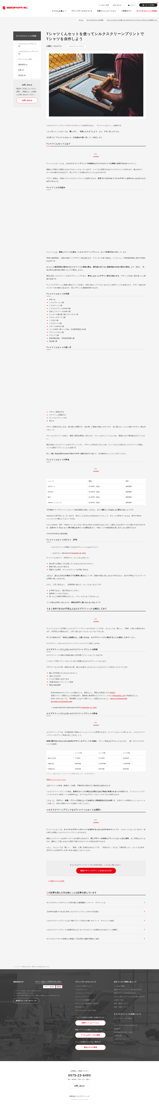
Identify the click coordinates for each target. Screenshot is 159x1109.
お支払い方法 (118, 1000)
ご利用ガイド (126, 11)
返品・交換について (121, 1007)
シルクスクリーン (81, 989)
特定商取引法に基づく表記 (123, 1032)
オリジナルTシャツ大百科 (147, 11)
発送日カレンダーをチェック (26, 1000)
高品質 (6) (22, 75)
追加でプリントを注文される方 (125, 993)
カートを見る (149, 4)
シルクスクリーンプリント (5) (28, 52)
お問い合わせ (117, 5)
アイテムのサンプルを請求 (90, 1035)
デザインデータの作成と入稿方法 (86, 1003)
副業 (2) (21, 70)
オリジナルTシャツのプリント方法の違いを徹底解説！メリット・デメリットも (95, 902)
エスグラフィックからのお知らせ (125, 1025)
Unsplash (96, 156)
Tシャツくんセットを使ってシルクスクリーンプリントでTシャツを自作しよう (132, 20)
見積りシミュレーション (106, 11)
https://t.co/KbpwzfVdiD (118, 698)
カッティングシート (82, 996)
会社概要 (117, 1029)
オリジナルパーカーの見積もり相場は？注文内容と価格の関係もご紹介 (95, 939)
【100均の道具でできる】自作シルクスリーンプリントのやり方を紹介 (95, 912)
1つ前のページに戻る (56, 881)
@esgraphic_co (118, 695)
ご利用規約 (118, 1036)
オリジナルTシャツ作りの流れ (85, 1010)
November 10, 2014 (78, 553)
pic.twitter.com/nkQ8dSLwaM (61, 701)
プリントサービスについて (81, 11)
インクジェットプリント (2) (27, 45)
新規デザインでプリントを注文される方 (96, 871)
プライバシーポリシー (121, 1039)
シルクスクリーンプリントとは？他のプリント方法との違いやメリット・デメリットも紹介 (95, 921)
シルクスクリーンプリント (76, 46)
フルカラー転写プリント (83, 986)
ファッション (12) (25, 59)
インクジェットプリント (83, 993)
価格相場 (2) (22, 64)
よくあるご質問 (104, 5)
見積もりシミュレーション (56, 779)
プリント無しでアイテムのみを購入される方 (129, 996)
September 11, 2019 (89, 707)
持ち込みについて (81, 1007)
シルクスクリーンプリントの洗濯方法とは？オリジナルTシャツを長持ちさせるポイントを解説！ (95, 930)
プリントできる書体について (85, 1000)
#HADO (112, 692)
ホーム (81, 20)
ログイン (132, 5)
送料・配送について (121, 1003)
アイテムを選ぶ (58, 11)
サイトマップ (118, 1043)
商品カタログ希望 (90, 1047)
